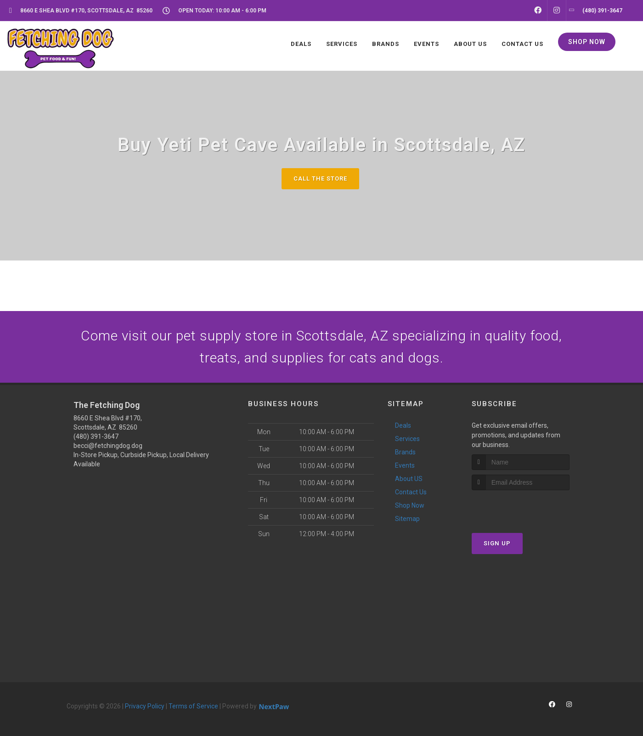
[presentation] (521, 507)
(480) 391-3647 (95, 436)
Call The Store (320, 178)
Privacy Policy (144, 706)
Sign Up (497, 543)
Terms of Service (193, 706)
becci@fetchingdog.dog (107, 445)
